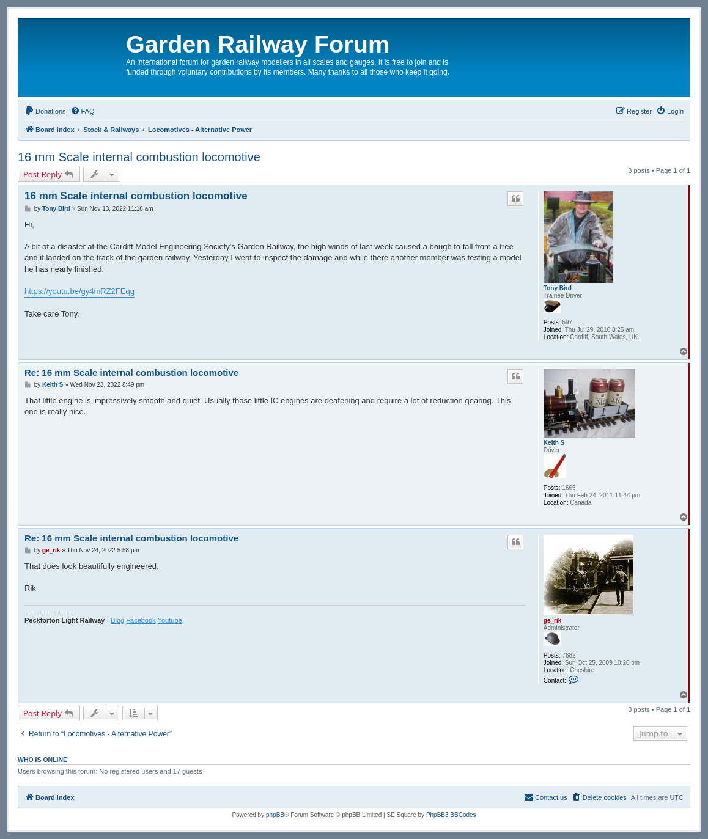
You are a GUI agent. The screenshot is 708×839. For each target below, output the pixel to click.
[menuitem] (45, 111)
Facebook (140, 620)
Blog (117, 620)
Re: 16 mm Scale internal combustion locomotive (131, 372)
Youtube (170, 620)
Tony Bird (558, 288)
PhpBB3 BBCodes (451, 815)
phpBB (275, 815)
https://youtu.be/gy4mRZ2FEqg (79, 291)
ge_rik (552, 620)
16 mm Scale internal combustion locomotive (139, 157)
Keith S (554, 442)
